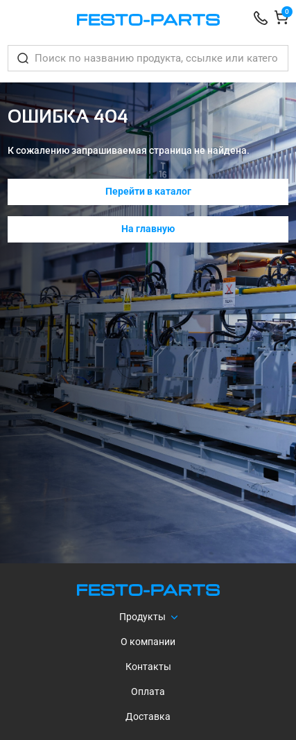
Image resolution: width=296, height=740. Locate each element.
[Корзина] (281, 19)
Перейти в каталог (148, 191)
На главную (148, 228)
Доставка (148, 716)
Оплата (148, 691)
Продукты (142, 616)
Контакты (148, 666)
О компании (148, 641)
